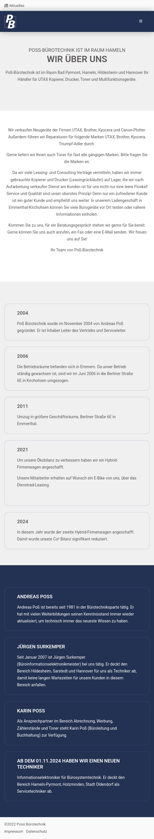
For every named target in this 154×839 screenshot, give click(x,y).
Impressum (13, 831)
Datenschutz (36, 831)
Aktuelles (14, 5)
